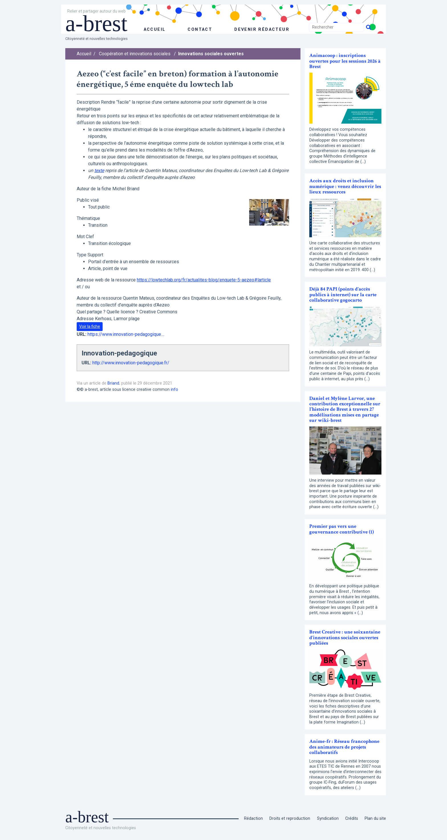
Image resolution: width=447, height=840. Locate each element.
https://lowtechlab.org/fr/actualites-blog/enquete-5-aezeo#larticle (204, 280)
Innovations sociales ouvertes (211, 53)
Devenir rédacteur (261, 29)
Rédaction (253, 818)
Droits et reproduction (289, 818)
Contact (200, 29)
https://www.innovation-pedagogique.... (126, 334)
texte (99, 170)
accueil (155, 29)
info (174, 389)
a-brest (96, 23)
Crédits (351, 818)
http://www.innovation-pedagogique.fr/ (130, 362)
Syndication (328, 818)
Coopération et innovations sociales (134, 53)
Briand (113, 383)
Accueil (84, 53)
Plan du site (375, 818)
